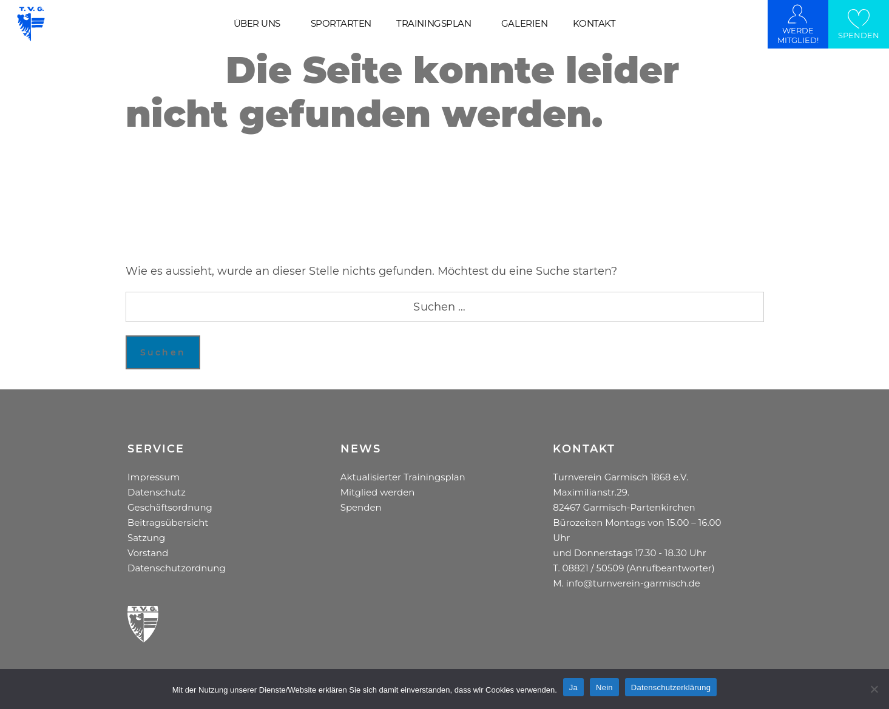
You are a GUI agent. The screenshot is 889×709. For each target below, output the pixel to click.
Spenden (361, 507)
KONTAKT (594, 23)
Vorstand (147, 553)
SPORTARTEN (341, 23)
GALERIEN (524, 23)
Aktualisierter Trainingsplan (402, 477)
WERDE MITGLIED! (798, 35)
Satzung (146, 537)
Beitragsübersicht (167, 522)
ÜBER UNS (257, 23)
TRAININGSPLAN (433, 23)
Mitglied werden (377, 492)
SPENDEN (858, 35)
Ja (573, 687)
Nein (604, 687)
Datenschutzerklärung (671, 687)
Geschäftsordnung (169, 507)
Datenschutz (156, 492)
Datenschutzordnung (176, 568)
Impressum (153, 477)
